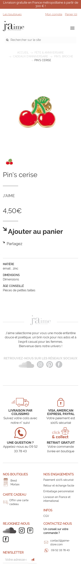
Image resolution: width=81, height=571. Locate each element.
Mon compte (53, 14)
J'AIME (9, 195)
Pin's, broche (63, 56)
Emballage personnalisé (58, 491)
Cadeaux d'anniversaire (30, 56)
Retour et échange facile (58, 485)
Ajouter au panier (35, 232)
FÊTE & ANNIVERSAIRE (49, 52)
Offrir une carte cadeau (18, 502)
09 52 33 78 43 (60, 550)
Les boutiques (12, 14)
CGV (46, 515)
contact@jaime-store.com (60, 542)
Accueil (23, 52)
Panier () (71, 14)
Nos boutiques (15, 474)
